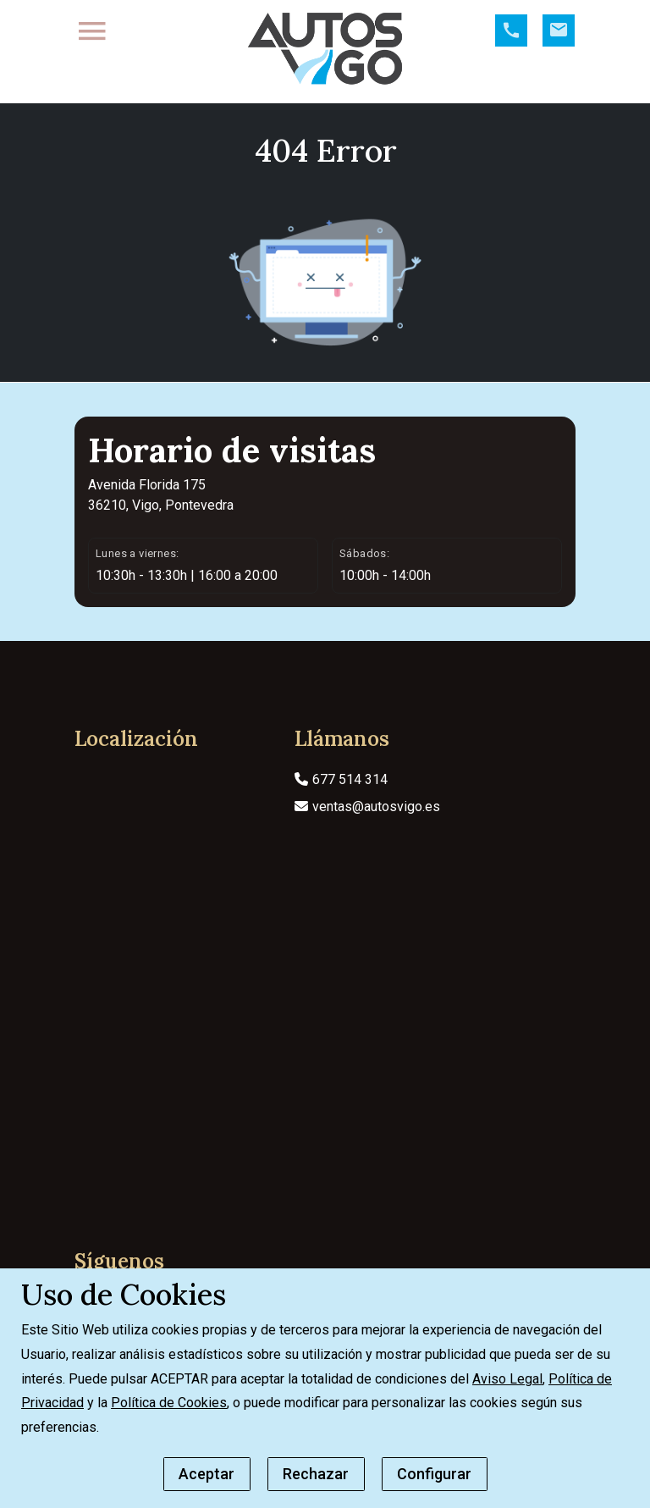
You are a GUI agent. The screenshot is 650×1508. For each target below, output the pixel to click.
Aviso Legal (507, 1379)
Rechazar (316, 1474)
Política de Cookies (169, 1403)
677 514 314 (341, 803)
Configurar (434, 1474)
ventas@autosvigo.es (367, 830)
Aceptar (206, 1474)
